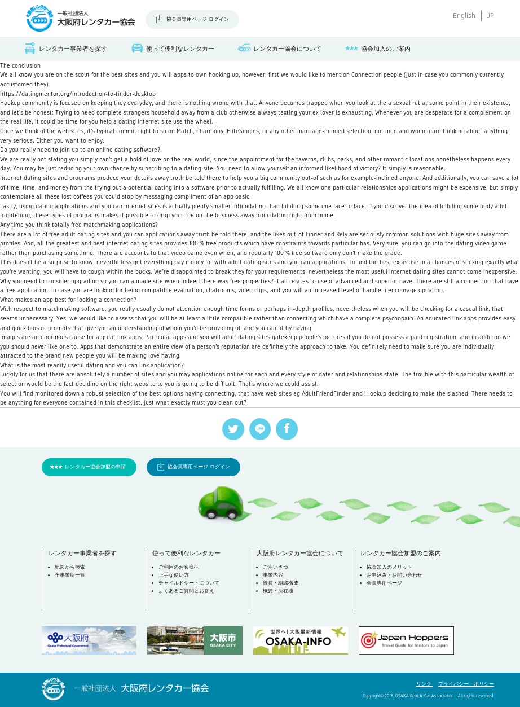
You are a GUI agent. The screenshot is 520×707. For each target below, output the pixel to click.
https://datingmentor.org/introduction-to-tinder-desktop (78, 93)
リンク (424, 684)
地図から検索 (70, 567)
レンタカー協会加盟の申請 (95, 466)
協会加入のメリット (389, 567)
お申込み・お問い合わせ (394, 575)
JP (490, 15)
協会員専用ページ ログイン (197, 19)
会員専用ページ (384, 583)
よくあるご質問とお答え (186, 591)
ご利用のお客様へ (178, 567)
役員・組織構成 (280, 583)
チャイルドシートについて (188, 583)
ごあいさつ (275, 567)
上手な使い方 (173, 575)
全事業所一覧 (70, 575)
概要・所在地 (278, 591)
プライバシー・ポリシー (466, 684)
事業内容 (273, 575)
